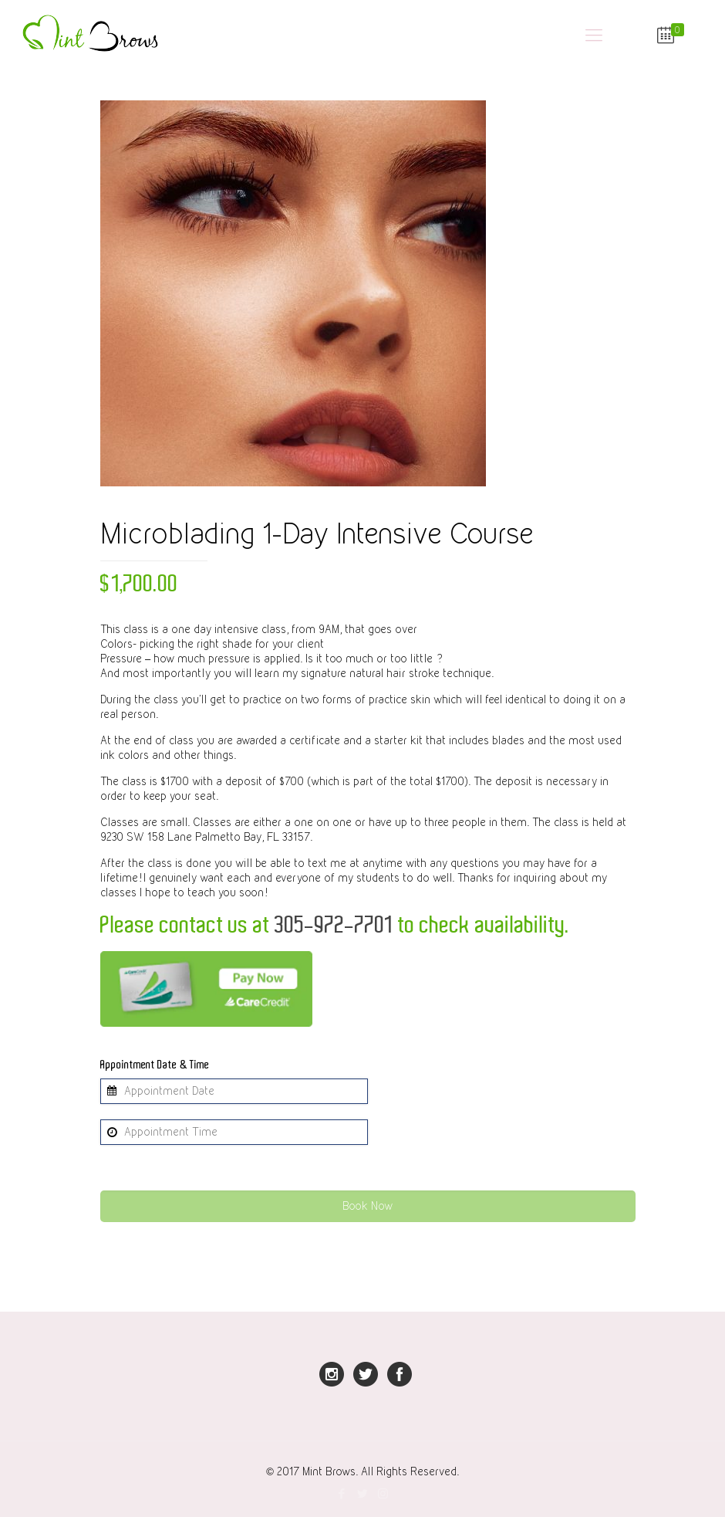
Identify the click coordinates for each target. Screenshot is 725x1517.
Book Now (367, 1206)
